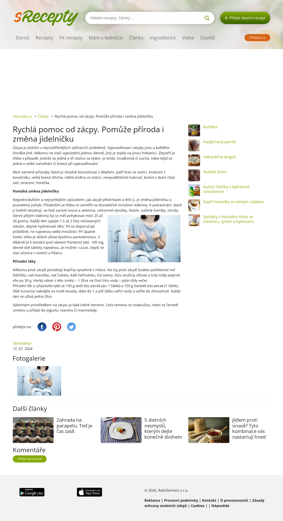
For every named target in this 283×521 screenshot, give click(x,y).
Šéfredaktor (22, 343)
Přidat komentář (29, 459)
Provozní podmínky (181, 500)
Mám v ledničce (106, 37)
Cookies (198, 505)
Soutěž (207, 37)
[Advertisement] (141, 78)
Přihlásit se (257, 37)
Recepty (44, 37)
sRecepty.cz (22, 116)
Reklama (152, 500)
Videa (188, 37)
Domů (22, 37)
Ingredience (163, 37)
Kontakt (209, 500)
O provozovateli (234, 500)
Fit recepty (70, 37)
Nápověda (220, 505)
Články (136, 37)
